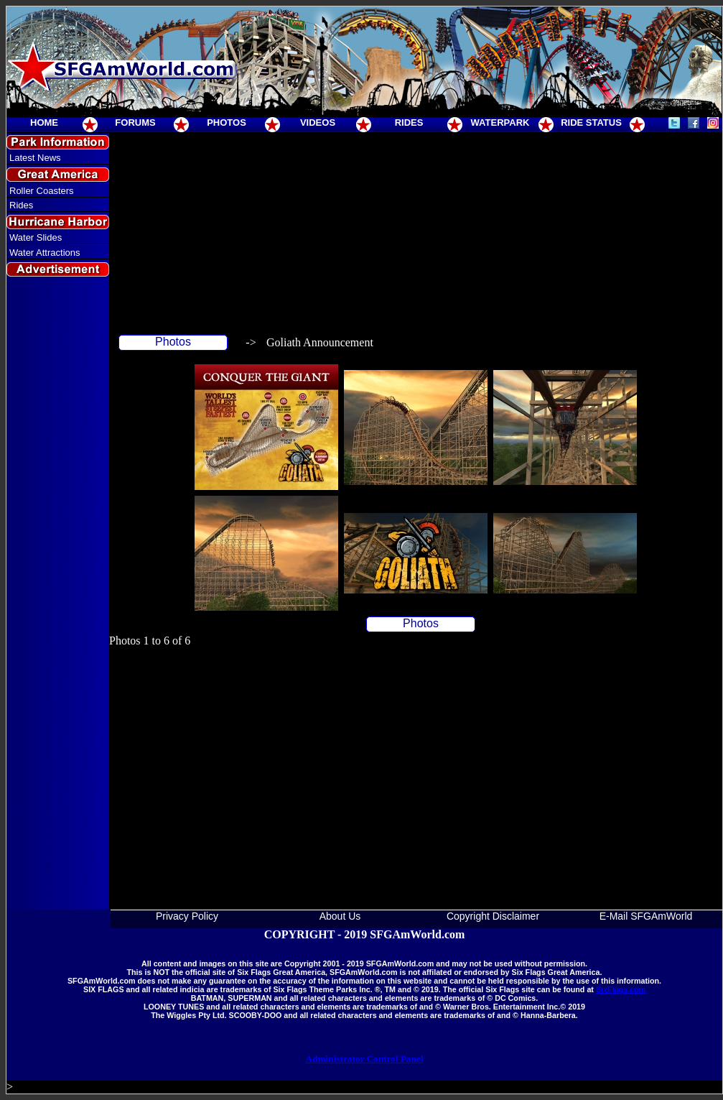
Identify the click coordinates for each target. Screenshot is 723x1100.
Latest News (35, 157)
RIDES (409, 122)
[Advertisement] (58, 541)
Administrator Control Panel (365, 1058)
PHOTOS (226, 122)
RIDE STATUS (591, 122)
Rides (21, 205)
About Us (340, 916)
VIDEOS (317, 122)
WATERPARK (500, 122)
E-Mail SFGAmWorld (646, 916)
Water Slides (35, 237)
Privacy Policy (187, 916)
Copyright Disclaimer (493, 916)
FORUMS (135, 122)
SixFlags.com (620, 989)
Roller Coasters (41, 190)
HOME (44, 122)
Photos (173, 342)
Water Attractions (44, 252)
